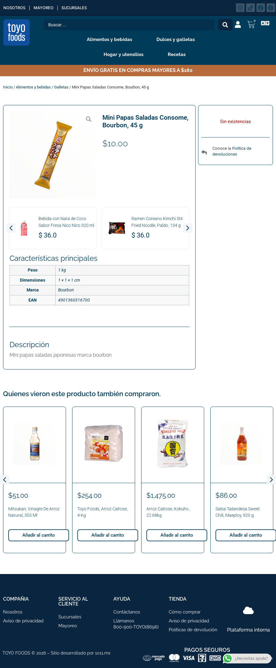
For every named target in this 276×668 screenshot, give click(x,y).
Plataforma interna (248, 630)
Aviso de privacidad (23, 621)
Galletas (61, 87)
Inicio (8, 87)
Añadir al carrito (38, 535)
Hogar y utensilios (125, 54)
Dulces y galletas (177, 40)
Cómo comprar (185, 612)
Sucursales (74, 8)
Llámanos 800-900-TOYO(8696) (136, 624)
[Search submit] (225, 25)
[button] (11, 228)
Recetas (177, 54)
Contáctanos (126, 612)
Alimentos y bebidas (111, 40)
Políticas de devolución (193, 629)
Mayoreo (43, 8)
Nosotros (14, 8)
